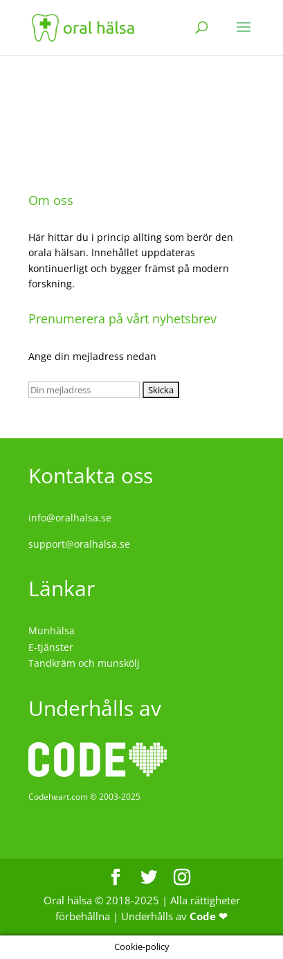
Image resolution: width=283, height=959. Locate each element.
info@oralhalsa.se (69, 517)
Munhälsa (51, 630)
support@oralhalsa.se (79, 543)
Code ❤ (209, 916)
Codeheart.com (58, 797)
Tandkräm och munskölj (84, 663)
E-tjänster (50, 647)
